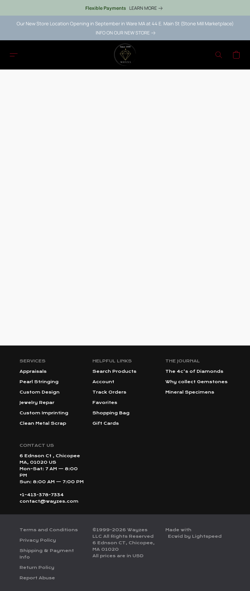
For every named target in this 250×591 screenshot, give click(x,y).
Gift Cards (105, 423)
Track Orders (109, 392)
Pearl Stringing (39, 381)
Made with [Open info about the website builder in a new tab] (193, 533)
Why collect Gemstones (196, 381)
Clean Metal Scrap (43, 423)
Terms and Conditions (49, 530)
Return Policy (37, 567)
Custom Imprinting (44, 413)
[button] (125, 55)
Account (103, 381)
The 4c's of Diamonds (194, 371)
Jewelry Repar (37, 402)
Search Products (114, 371)
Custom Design (40, 392)
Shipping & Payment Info (47, 554)
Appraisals (33, 371)
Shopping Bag (111, 413)
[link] (147, 8)
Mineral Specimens (189, 392)
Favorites (104, 402)
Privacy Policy (38, 540)
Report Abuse (37, 578)
